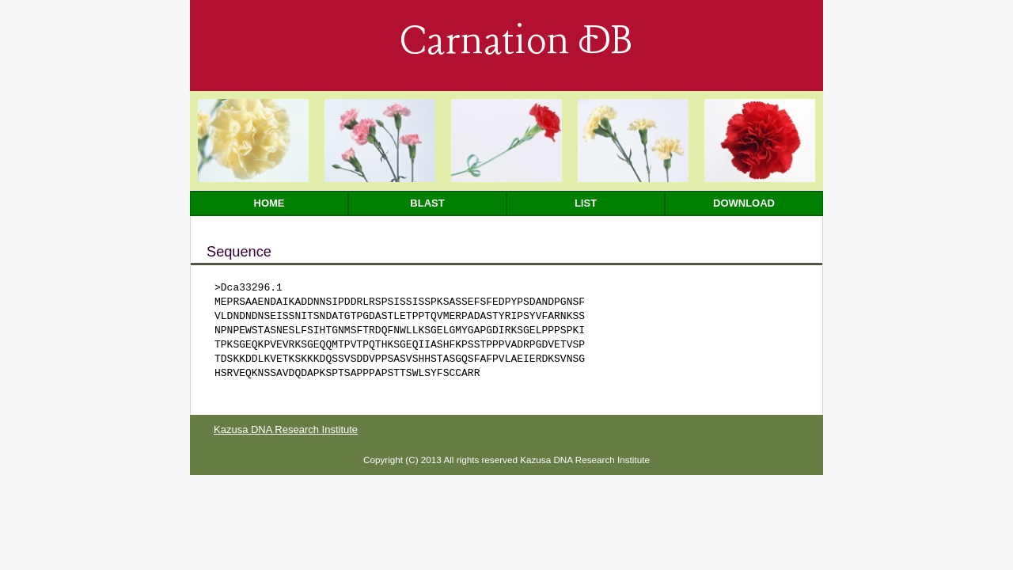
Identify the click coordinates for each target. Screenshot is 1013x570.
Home (269, 203)
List (586, 203)
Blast (427, 203)
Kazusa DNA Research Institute (286, 429)
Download (744, 203)
